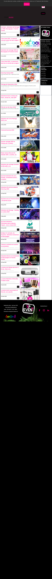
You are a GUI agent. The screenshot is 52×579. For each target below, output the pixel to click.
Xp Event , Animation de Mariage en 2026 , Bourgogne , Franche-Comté (10, 28)
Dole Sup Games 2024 (7, 73)
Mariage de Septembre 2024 (9, 84)
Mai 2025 (43, 71)
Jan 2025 (43, 73)
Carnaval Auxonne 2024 (7, 130)
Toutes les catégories (43, 83)
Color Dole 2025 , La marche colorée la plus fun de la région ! (46, 51)
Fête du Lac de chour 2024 (8, 107)
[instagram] (43, 310)
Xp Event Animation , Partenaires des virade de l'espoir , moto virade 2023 (8, 223)
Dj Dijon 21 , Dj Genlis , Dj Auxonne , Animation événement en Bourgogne (10, 234)
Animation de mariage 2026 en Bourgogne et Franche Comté (45, 57)
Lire (18, 35)
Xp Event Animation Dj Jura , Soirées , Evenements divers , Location (9, 177)
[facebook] (39, 310)
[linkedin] (48, 310)
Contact (43, 13)
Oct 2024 (43, 77)
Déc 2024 (43, 75)
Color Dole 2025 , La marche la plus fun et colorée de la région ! (46, 63)
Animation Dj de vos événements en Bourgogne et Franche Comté (10, 257)
